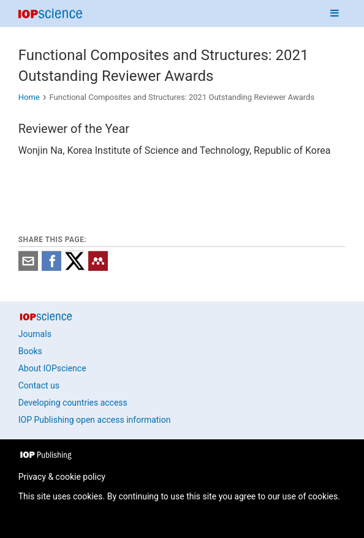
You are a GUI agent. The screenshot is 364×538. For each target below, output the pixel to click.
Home (29, 97)
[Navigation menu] (335, 13)
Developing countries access (72, 402)
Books (30, 351)
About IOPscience (52, 368)
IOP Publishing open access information (94, 420)
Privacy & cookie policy (61, 477)
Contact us (38, 385)
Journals (34, 334)
